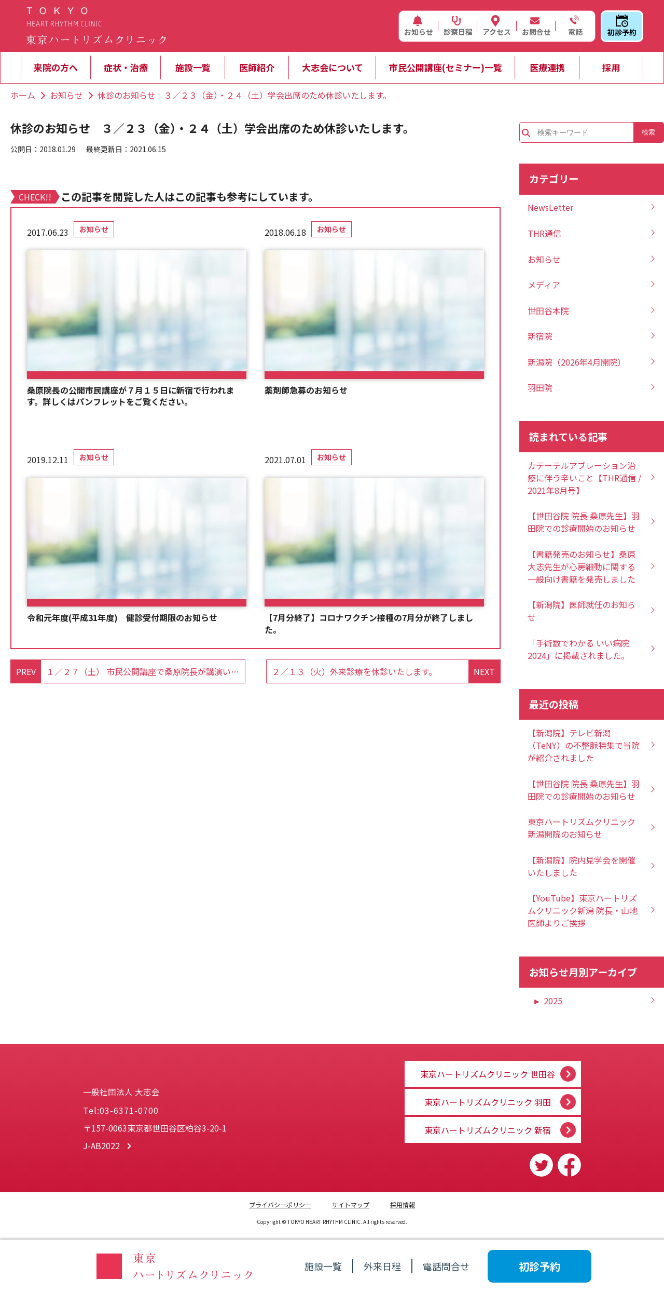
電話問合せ (446, 1266)
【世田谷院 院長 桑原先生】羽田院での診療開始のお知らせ (584, 521)
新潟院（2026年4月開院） (577, 362)
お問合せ (536, 26)
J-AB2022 (101, 1149)
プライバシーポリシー (280, 1204)
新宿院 (540, 336)
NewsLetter (550, 207)
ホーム (22, 95)
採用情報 (402, 1204)
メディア (544, 284)
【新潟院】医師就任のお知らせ (581, 610)
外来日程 (382, 1266)
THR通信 (544, 233)
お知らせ (418, 26)
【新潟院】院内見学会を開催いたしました (581, 866)
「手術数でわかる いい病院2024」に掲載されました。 (578, 649)
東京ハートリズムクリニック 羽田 (487, 1099)
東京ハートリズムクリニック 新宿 (487, 1130)
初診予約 (622, 26)
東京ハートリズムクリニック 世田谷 (487, 1067)
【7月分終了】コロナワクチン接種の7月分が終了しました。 (369, 623)
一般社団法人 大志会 (181, 1086)
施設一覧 (193, 67)
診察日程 (458, 26)
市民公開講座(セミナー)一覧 (445, 67)
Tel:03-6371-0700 (121, 1114)
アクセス (496, 26)
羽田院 (540, 387)
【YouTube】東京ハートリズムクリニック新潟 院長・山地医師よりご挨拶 (583, 910)
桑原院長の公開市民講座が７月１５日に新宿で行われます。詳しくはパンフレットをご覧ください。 (130, 396)
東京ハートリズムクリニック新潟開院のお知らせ (581, 827)
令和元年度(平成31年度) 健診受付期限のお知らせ (122, 617)
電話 (574, 26)
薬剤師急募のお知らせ (306, 390)
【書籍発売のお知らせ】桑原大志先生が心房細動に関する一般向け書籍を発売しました (581, 566)
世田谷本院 (548, 310)
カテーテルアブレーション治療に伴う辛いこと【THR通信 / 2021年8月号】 (584, 477)
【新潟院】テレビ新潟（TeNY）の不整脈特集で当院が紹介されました (584, 745)
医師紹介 (256, 67)
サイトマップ (350, 1204)
